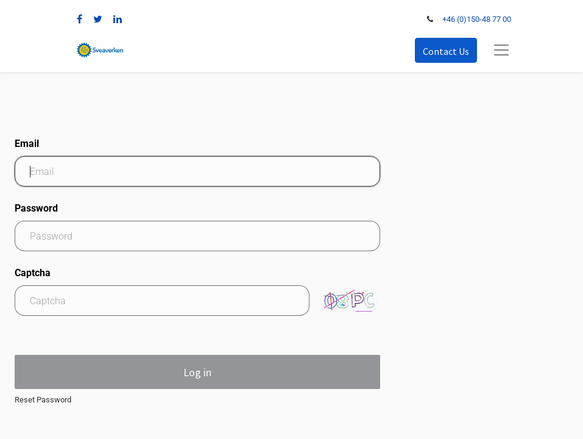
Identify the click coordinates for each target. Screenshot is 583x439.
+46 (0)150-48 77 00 (476, 19)
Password (36, 208)
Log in (197, 372)
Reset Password (43, 399)
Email (27, 143)
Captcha (33, 273)
